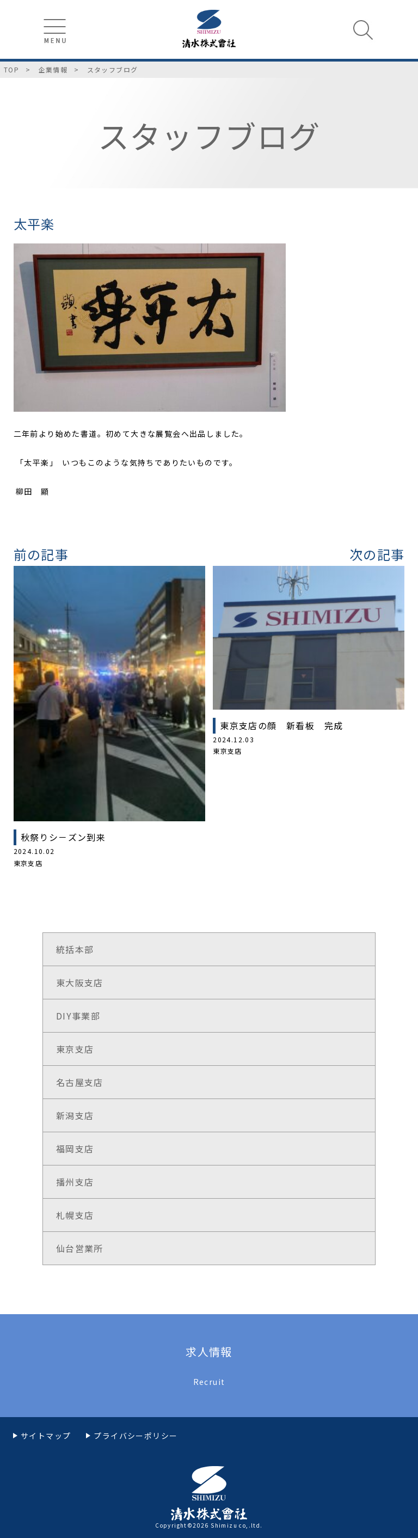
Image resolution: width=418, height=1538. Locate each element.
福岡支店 (75, 1148)
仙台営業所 (79, 1248)
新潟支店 (75, 1115)
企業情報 (53, 69)
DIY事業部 (78, 1015)
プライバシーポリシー (135, 1435)
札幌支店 (75, 1215)
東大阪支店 (79, 982)
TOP (11, 69)
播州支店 (75, 1181)
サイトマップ (46, 1435)
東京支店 (75, 1048)
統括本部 (75, 949)
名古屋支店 (79, 1082)
